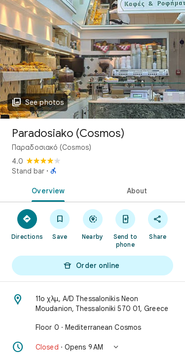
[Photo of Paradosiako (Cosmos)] (92, 59)
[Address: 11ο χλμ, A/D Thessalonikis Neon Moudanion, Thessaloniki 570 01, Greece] (92, 303)
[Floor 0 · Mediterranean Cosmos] (92, 327)
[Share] (158, 224)
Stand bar (28, 171)
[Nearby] (92, 224)
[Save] (59, 224)
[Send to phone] (125, 228)
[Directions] (27, 224)
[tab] (46, 190)
